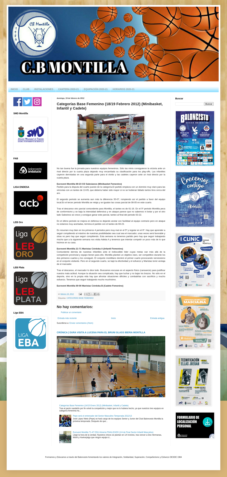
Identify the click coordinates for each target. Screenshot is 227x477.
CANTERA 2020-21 (68, 89)
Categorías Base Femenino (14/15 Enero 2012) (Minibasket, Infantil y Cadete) (94, 405)
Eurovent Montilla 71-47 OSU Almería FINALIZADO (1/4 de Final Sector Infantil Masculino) (113, 432)
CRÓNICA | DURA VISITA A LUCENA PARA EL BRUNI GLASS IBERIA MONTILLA (101, 332)
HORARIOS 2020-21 (124, 89)
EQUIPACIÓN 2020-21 (96, 89)
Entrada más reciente (67, 318)
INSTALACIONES (43, 89)
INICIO (14, 89)
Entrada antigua (157, 318)
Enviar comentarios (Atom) (81, 323)
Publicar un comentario (71, 312)
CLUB (26, 89)
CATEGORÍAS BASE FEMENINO (80, 298)
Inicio (113, 318)
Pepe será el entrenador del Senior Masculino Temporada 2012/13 (102, 416)
